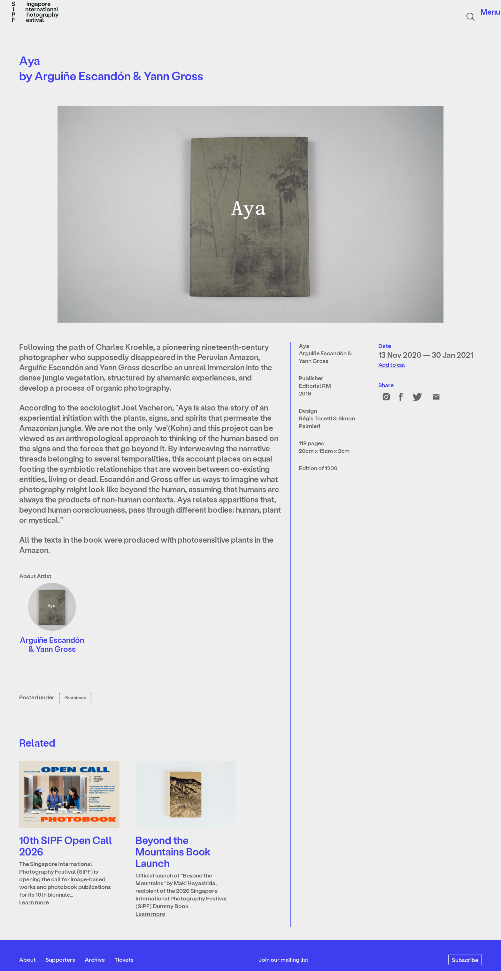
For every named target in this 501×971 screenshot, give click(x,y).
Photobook (75, 697)
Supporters (60, 959)
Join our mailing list (283, 959)
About (27, 959)
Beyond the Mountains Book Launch (173, 851)
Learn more (34, 902)
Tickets (124, 959)
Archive (95, 959)
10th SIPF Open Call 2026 (65, 845)
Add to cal (391, 364)
